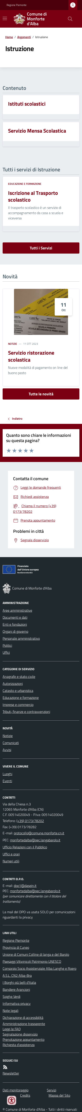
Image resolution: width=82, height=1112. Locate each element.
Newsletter (11, 1073)
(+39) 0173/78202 (30, 820)
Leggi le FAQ (12, 1029)
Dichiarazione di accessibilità (23, 1017)
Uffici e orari (11, 854)
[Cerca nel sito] (68, 19)
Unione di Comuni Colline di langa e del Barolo (36, 954)
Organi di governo (15, 631)
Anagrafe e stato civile (19, 676)
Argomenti (24, 37)
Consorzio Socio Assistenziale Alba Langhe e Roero (39, 968)
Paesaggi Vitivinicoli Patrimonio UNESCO (32, 961)
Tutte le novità (41, 394)
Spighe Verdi (11, 996)
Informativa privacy (17, 1003)
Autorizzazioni (13, 683)
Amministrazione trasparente (24, 1023)
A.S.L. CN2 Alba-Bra (17, 975)
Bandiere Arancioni (16, 989)
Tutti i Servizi (41, 248)
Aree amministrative (17, 610)
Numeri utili (11, 861)
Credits (25, 1095)
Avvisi (7, 749)
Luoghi (7, 773)
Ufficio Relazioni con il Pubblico (25, 847)
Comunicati (11, 742)
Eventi (7, 780)
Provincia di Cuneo (16, 947)
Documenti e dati (15, 617)
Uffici (6, 652)
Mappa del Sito (59, 1095)
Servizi (51, 1090)
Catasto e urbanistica (18, 690)
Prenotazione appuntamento (23, 1039)
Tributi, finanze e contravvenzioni (26, 711)
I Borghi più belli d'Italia (19, 982)
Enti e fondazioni (15, 624)
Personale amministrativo (21, 638)
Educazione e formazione (24, 184)
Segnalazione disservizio (20, 1034)
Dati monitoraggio (15, 1090)
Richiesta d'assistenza (19, 1044)
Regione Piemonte (16, 5)
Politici (7, 645)
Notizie (12, 344)
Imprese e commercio (18, 704)
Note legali (10, 1010)
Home (9, 37)
